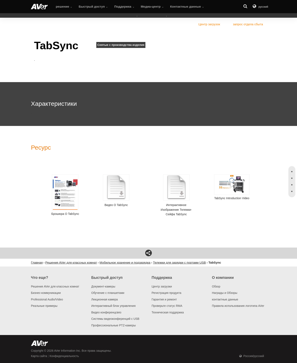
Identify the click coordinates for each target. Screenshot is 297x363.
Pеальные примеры (44, 305)
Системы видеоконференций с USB (115, 318)
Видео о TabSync (116, 190)
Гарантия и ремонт (164, 299)
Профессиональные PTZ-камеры (113, 325)
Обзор (216, 286)
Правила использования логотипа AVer (238, 305)
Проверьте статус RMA (167, 305)
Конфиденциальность (64, 356)
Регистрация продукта (166, 292)
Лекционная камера (104, 299)
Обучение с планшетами (107, 292)
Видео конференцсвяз (106, 312)
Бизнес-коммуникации (46, 292)
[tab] (292, 171)
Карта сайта (39, 356)
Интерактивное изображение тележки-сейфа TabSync (176, 195)
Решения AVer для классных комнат (55, 286)
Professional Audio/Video (47, 299)
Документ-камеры (103, 286)
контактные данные (225, 299)
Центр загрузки (162, 286)
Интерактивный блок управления (113, 305)
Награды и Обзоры (224, 292)
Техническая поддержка (168, 312)
